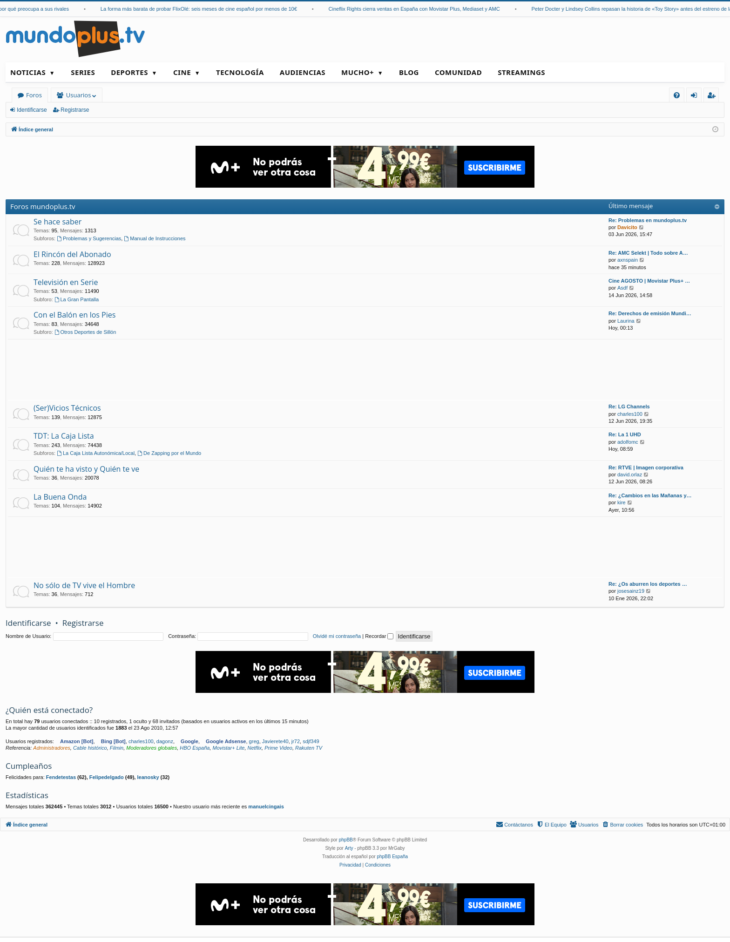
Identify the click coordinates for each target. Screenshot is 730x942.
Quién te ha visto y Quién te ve (86, 469)
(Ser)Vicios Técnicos (67, 408)
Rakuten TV (308, 748)
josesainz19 (630, 591)
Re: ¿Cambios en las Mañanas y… (650, 495)
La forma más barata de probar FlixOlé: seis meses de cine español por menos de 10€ (208, 9)
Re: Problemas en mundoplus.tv (647, 220)
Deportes (129, 72)
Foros (34, 95)
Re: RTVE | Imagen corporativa (645, 467)
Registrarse (75, 110)
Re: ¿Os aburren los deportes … (647, 584)
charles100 (629, 414)
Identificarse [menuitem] (696, 96)
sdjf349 (311, 741)
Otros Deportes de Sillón (85, 332)
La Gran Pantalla (76, 299)
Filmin (116, 748)
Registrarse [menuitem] (713, 96)
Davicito (627, 227)
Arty (349, 848)
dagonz (164, 741)
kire (621, 502)
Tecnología (240, 72)
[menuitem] (676, 95)
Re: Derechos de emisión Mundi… (649, 313)
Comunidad (458, 72)
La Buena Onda (60, 497)
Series (83, 72)
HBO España (195, 748)
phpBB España (392, 856)
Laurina (626, 321)
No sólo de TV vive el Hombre (84, 585)
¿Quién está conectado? (49, 710)
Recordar (379, 636)
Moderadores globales (151, 748)
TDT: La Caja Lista (64, 436)
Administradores (51, 748)
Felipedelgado (106, 777)
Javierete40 (275, 741)
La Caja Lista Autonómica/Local (96, 453)
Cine (182, 72)
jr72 (295, 741)
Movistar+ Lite (229, 748)
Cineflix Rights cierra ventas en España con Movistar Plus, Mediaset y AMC (424, 9)
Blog (409, 72)
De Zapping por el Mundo (169, 453)
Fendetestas (61, 777)
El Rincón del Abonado (72, 254)
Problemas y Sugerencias (89, 238)
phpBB (346, 839)
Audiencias (302, 72)
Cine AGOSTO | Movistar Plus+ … (649, 281)
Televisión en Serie (66, 282)
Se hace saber (57, 222)
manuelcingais (266, 806)
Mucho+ (357, 72)
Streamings (521, 72)
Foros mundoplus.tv (42, 206)
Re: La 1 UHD (624, 434)
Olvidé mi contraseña (337, 636)
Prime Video (278, 748)
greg (254, 741)
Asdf (622, 288)
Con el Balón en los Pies (74, 315)
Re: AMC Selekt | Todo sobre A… (648, 253)
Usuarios (78, 95)
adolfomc (627, 442)
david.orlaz (629, 474)
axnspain (627, 260)
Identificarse (32, 110)
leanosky (148, 777)
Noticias (28, 72)
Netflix (255, 748)
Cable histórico (90, 748)
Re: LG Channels (629, 406)
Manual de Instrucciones (154, 238)
